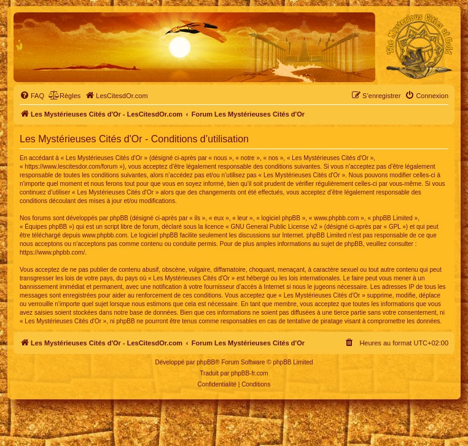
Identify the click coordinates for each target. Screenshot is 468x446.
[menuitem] (32, 95)
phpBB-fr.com (249, 373)
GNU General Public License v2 (274, 226)
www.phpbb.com (104, 235)
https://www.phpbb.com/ (52, 252)
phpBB (206, 362)
